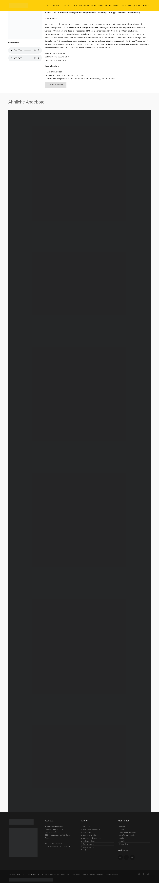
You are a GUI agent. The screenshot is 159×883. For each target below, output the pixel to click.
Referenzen (87, 832)
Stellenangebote (89, 841)
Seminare (116, 5)
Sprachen (66, 5)
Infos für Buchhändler (127, 835)
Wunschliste (123, 844)
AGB (82, 874)
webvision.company (52, 874)
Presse (121, 829)
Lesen (74, 5)
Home (48, 5)
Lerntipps (86, 826)
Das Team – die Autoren (91, 838)
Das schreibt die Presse (128, 832)
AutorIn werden (88, 847)
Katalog (122, 838)
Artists (108, 5)
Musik (100, 5)
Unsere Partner (88, 844)
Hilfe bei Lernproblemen (92, 829)
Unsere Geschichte (90, 835)
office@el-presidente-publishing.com (59, 846)
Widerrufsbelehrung (93, 874)
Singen (93, 5)
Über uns (56, 5)
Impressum (76, 874)
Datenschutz (65, 874)
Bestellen (122, 841)
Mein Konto (127, 5)
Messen (122, 826)
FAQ (84, 850)
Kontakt (137, 5)
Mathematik (84, 5)
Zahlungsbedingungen (110, 874)
